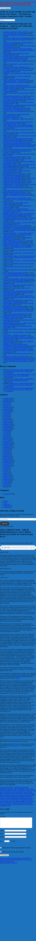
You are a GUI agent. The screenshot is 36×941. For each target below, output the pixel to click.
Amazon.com (15, 745)
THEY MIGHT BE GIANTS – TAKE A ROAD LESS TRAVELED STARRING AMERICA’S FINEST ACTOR (19, 296)
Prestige (6, 801)
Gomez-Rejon (22, 795)
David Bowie (7, 792)
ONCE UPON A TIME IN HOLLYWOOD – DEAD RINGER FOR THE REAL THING (17, 314)
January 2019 (7, 441)
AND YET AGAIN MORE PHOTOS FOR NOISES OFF (18, 263)
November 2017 (7, 462)
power (1, 801)
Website (2, 839)
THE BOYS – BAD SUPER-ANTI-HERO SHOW (17, 73)
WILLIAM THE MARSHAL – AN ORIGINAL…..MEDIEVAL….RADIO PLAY (15, 118)
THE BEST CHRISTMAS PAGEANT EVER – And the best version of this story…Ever (18, 32)
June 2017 (6, 470)
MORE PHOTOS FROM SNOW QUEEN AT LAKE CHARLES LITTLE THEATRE (17, 182)
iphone (33, 795)
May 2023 (6, 404)
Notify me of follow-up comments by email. (16, 850)
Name (2, 832)
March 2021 (6, 406)
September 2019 (7, 428)
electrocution (19, 793)
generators (15, 795)
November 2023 (7, 401)
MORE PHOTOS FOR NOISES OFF (13, 272)
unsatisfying (29, 804)
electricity (12, 793)
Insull (28, 795)
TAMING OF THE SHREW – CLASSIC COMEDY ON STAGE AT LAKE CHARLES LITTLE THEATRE (18, 246)
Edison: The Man (4, 793)
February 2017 (7, 476)
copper (15, 790)
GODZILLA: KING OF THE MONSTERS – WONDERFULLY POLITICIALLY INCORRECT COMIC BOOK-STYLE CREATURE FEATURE (19, 346)
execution (26, 793)
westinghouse (3, 805)
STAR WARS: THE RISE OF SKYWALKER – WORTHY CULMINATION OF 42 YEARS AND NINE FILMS (19, 218)
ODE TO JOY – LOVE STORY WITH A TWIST (16, 288)
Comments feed (7, 505)
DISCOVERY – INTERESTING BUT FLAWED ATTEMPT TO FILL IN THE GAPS (16, 108)
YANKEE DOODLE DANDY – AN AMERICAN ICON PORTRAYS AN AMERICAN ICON (18, 96)
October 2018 (7, 445)
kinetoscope (21, 796)
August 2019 (6, 430)
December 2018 (7, 442)
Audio (15, 789)
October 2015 (7, 480)
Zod (9, 805)
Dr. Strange (24, 792)
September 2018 (7, 447)
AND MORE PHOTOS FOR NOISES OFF (15, 266)
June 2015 (6, 485)
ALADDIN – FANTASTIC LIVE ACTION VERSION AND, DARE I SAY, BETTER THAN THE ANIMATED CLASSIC (18, 350)
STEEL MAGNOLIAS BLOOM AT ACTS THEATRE (18, 311)
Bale (18, 789)
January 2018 (7, 459)
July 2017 (6, 468)
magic (8, 798)
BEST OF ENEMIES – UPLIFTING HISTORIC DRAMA (19, 154)
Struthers (8, 804)
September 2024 (7, 400)
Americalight (3, 789)
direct (13, 792)
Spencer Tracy (16, 802)
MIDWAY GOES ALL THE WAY (12, 244)
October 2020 (7, 409)
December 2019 (7, 424)
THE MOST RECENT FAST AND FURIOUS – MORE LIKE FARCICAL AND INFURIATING (18, 308)
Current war (28, 790)
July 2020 (6, 413)
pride (10, 801)
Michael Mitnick (14, 798)
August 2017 (6, 467)
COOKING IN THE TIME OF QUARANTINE (16, 129)
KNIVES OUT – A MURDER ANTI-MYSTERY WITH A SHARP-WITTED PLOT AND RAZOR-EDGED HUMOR (19, 229)
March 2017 (6, 474)
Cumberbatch (21, 790)
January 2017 (7, 477)
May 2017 (6, 471)
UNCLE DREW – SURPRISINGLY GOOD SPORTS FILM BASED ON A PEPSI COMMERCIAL (18, 380)
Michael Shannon (24, 798)
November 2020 (7, 407)
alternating (25, 787)
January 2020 (7, 422)
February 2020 (7, 421)
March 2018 (6, 456)
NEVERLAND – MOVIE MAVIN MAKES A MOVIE (18, 329)
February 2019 (7, 439)
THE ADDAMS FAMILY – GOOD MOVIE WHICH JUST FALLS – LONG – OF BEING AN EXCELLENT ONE (19, 256)
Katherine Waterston (11, 796)
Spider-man (24, 802)
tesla (13, 804)
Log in (5, 502)
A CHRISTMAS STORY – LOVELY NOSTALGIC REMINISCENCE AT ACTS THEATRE (17, 226)
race (14, 801)
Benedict (23, 789)
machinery (3, 798)
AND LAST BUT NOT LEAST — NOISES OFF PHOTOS (19, 260)
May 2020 (6, 416)
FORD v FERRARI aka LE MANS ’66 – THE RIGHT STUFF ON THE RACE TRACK (18, 241)
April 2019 (6, 436)
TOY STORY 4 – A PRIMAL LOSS (13, 335)
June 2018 (6, 451)
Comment (3, 816)
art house (10, 789)
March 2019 (6, 438)
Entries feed (6, 504)
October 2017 (7, 464)
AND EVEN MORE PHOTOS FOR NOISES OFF (17, 269)
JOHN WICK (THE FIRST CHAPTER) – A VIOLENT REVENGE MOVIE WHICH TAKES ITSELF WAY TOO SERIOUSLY (19, 338)
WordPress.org (7, 507)
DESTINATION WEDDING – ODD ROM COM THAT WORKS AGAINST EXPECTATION (18, 279)
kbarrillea (19, 787)
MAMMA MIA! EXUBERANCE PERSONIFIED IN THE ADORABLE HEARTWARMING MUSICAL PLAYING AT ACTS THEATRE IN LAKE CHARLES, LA (19, 359)
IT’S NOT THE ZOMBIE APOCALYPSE (14, 149)
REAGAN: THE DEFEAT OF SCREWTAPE (15, 35)
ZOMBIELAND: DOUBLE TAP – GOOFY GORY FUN (18, 253)
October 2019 (7, 427)
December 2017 (7, 460)
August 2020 (6, 412)
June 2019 (6, 433)
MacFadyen (28, 796)
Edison (30, 792)
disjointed (18, 792)
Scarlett (32, 801)
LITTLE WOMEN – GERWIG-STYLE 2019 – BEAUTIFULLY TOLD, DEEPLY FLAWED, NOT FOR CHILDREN (18, 210)
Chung (31, 789)
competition (9, 790)
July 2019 (6, 432)
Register (5, 501)
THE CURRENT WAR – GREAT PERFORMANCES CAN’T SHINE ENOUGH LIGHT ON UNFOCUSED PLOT (18, 126)
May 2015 (6, 486)
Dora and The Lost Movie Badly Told (13, 306)
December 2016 (7, 479)
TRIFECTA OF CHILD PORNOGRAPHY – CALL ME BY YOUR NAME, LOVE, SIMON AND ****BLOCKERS (19, 371)
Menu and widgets (5, 8)
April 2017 (6, 473)
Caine (27, 789)
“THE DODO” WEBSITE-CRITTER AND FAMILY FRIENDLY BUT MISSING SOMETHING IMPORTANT (19, 49)
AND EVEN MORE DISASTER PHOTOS (15, 187)
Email (2, 835)
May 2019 (6, 435)
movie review (6, 799)
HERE (21, 676)
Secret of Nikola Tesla (6, 802)
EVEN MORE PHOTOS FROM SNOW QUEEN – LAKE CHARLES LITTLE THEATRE (19, 179)
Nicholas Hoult (15, 799)
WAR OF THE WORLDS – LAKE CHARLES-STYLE (18, 64)
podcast (30, 799)
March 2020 (6, 419)
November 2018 (7, 444)
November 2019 (7, 425)
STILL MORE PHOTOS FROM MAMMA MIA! (16, 353)
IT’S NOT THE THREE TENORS (12, 157)
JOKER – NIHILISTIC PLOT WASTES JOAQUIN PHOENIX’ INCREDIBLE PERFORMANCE (17, 194)
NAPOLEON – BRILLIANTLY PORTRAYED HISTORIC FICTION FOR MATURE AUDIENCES (19, 38)
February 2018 (7, 457)
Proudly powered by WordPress (8, 864)
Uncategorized (7, 494)
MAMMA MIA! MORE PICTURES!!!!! (14, 356)
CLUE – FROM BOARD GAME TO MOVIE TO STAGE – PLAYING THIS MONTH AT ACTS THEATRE (19, 275)
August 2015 (6, 482)
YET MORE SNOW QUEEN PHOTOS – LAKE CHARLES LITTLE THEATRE (16, 176)
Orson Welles (23, 799)
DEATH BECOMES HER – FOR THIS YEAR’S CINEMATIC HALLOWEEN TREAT (16, 67)
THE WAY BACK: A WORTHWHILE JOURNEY (17, 111)
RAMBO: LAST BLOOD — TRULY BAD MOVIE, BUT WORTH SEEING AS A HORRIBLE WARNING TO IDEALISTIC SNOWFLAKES (19, 215)
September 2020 (7, 410)
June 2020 (6, 415)
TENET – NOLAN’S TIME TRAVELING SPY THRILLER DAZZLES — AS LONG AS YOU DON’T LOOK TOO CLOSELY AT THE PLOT (18, 81)
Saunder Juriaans (24, 801)
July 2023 (6, 403)
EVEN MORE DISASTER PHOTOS (13, 190)
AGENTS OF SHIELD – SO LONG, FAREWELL (17, 76)
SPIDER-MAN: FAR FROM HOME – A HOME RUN (18, 332)
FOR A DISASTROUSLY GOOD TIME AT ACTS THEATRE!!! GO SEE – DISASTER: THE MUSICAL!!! (19, 198)
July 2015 (6, 483)
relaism (17, 801)
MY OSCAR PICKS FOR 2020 (12, 173)
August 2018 (6, 448)
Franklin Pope (8, 795)
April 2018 (6, 454)
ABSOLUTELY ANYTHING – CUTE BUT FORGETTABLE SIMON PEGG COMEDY (15, 60)
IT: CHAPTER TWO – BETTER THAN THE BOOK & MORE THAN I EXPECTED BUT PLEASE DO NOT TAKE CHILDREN (18, 292)
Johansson (3, 796)
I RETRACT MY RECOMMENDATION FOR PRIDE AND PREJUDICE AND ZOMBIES (18, 139)
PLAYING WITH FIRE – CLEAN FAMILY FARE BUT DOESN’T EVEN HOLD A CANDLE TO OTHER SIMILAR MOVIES (18, 234)
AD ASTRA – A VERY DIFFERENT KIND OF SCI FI (18, 282)
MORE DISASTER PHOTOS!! (12, 192)
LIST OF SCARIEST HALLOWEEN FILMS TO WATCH (19, 250)
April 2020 (6, 418)
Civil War (2, 790)
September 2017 (7, 465)
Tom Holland (18, 804)
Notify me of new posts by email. (13, 854)
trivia (24, 804)
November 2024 (7, 398)
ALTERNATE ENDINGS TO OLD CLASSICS (16, 93)
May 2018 (6, 453)
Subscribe (4, 523)
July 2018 (6, 450)
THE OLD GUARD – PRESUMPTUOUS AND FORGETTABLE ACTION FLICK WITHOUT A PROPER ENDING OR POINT (19, 87)
